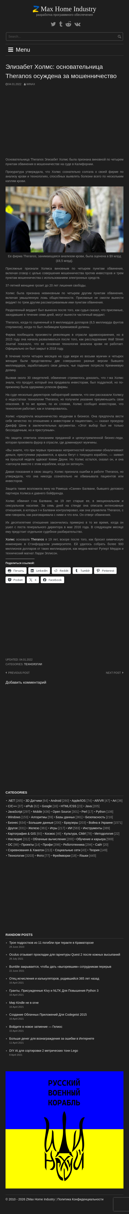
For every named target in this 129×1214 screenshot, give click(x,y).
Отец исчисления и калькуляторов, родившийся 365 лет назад (54, 978)
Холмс (10, 539)
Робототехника (74, 844)
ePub (29, 806)
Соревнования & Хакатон (26, 850)
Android (56, 800)
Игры (53, 828)
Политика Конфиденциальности (80, 1199)
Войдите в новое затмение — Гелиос (35, 1026)
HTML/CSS (68, 806)
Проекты (27, 844)
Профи (48, 844)
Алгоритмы (39, 817)
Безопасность (95, 817)
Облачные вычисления (49, 839)
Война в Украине (101, 822)
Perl (84, 811)
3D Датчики (33, 800)
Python (101, 811)
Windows (14, 817)
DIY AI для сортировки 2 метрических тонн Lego (43, 1050)
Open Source (62, 811)
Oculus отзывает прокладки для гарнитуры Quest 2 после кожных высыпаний (64, 954)
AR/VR (99, 800)
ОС (10, 844)
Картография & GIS (22, 833)
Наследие (15, 839)
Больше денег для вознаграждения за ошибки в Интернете (51, 1038)
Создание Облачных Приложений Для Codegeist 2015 (48, 1014)
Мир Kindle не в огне (24, 1002)
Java (88, 806)
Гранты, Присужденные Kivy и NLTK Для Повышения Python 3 (53, 990)
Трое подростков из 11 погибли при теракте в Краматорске (51, 942)
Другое (13, 828)
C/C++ (12, 806)
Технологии (33, 664)
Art (115, 800)
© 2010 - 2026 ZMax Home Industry (30, 1199)
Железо (33, 828)
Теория (94, 850)
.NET (11, 800)
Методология (103, 833)
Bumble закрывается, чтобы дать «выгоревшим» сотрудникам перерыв (60, 966)
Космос (50, 833)
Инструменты (92, 828)
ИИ (70, 828)
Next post (113, 672)
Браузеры (71, 822)
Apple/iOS (79, 800)
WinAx (30, 84)
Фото (40, 855)
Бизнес (13, 822)
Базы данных (65, 817)
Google (47, 806)
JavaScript (15, 811)
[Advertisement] (64, 122)
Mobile (37, 811)
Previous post (19, 672)
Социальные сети (67, 850)
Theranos (37, 539)
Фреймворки (61, 855)
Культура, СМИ (75, 833)
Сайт (98, 844)
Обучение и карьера (91, 839)
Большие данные (41, 822)
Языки (83, 855)
